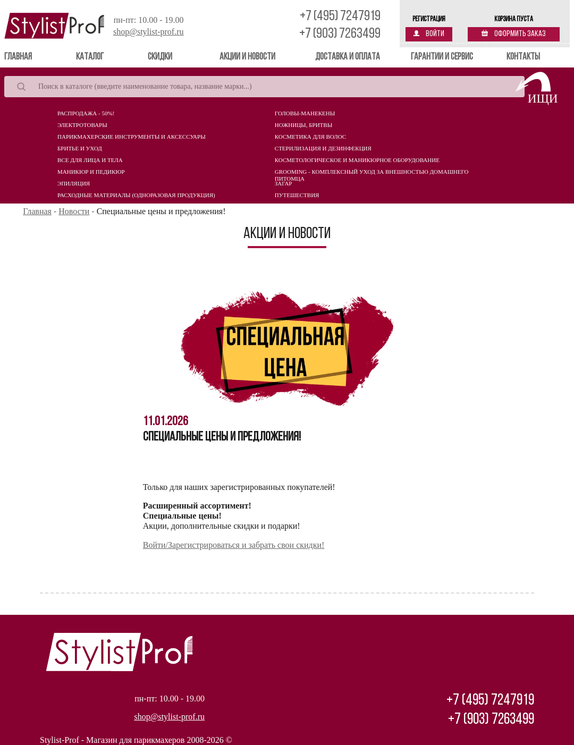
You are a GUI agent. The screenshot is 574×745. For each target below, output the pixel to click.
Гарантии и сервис (442, 57)
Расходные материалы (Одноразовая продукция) (136, 195)
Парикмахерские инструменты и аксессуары (131, 136)
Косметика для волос (310, 136)
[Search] (264, 86)
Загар (283, 183)
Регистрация (428, 19)
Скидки (160, 57)
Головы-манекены (305, 113)
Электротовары (82, 125)
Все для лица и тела (90, 160)
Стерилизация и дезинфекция (323, 148)
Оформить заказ (514, 34)
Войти (428, 34)
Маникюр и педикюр (91, 171)
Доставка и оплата (347, 57)
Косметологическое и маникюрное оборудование (357, 160)
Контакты (523, 57)
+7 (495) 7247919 (340, 17)
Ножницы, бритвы (303, 125)
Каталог (90, 57)
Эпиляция (73, 183)
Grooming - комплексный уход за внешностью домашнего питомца (372, 174)
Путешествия (297, 195)
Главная (33, 56)
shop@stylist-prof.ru (148, 31)
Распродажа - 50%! (85, 113)
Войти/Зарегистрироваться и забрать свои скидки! (234, 544)
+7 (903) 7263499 (340, 34)
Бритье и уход (79, 148)
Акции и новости (247, 57)
